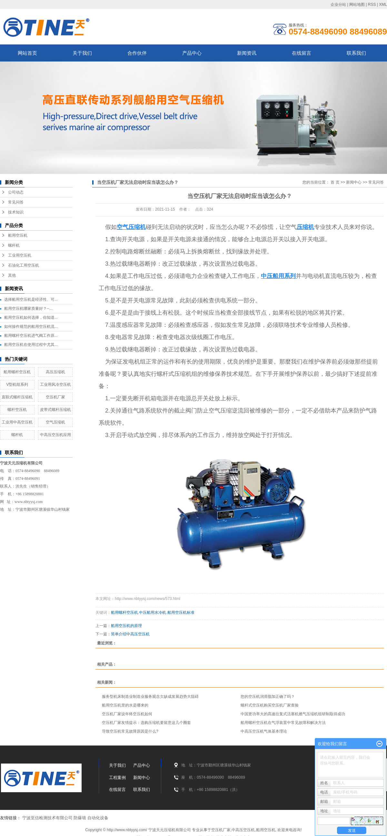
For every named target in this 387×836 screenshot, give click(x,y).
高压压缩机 (55, 372)
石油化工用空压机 (23, 265)
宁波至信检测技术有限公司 (47, 817)
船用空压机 (17, 235)
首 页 (335, 182)
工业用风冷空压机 (55, 384)
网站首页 (27, 53)
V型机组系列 (17, 384)
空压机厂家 (55, 397)
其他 (12, 275)
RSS (372, 4)
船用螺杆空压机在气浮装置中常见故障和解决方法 (283, 722)
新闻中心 (354, 182)
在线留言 (301, 53)
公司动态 (16, 192)
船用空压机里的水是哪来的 (125, 705)
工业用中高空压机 (17, 422)
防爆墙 (80, 817)
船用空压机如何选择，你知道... (31, 317)
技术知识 (16, 212)
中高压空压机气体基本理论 (264, 731)
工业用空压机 (19, 255)
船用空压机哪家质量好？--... (28, 308)
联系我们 (356, 53)
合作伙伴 (137, 53)
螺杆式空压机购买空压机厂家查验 (270, 705)
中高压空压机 (243, 830)
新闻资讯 (246, 53)
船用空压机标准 (180, 612)
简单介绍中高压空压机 (130, 634)
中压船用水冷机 (152, 612)
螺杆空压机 (17, 409)
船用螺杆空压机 (17, 372)
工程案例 (117, 777)
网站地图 (357, 4)
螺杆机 (14, 245)
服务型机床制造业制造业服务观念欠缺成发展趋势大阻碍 (150, 696)
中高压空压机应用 (55, 434)
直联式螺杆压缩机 (17, 397)
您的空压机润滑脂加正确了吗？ (268, 696)
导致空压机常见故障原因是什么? (130, 731)
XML (383, 4)
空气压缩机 (55, 422)
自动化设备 (97, 817)
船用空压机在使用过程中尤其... (31, 344)
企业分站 (338, 4)
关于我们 (82, 53)
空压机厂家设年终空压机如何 (127, 714)
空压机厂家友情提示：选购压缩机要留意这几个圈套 (146, 722)
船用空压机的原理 (126, 625)
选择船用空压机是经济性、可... (31, 299)
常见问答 (16, 202)
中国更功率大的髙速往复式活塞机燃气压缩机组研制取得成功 (293, 714)
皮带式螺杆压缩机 (55, 409)
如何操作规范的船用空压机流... (31, 326)
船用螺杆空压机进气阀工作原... (31, 335)
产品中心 (192, 53)
